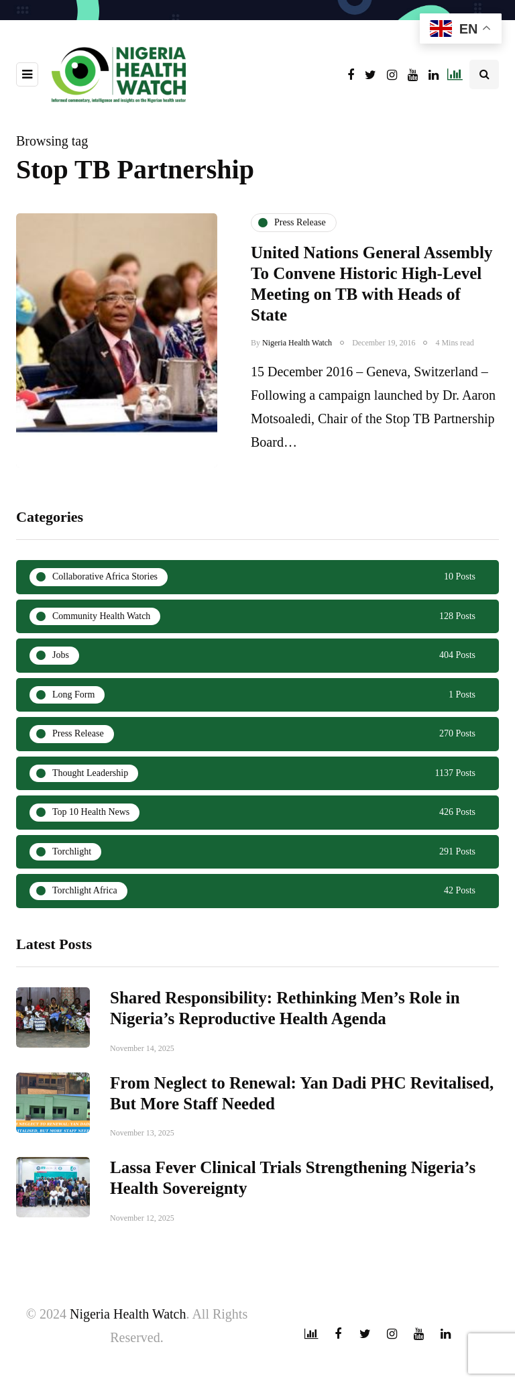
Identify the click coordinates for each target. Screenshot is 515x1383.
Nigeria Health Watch (297, 342)
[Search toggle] (484, 74)
